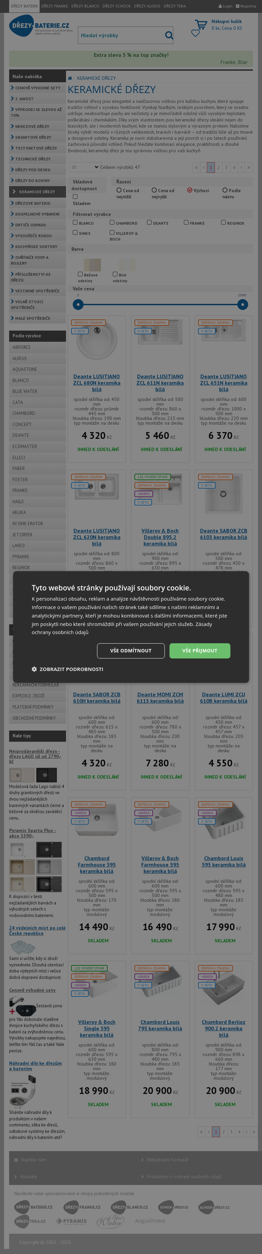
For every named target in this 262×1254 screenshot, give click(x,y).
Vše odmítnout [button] (131, 650)
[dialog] (131, 627)
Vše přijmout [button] (199, 650)
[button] (68, 669)
